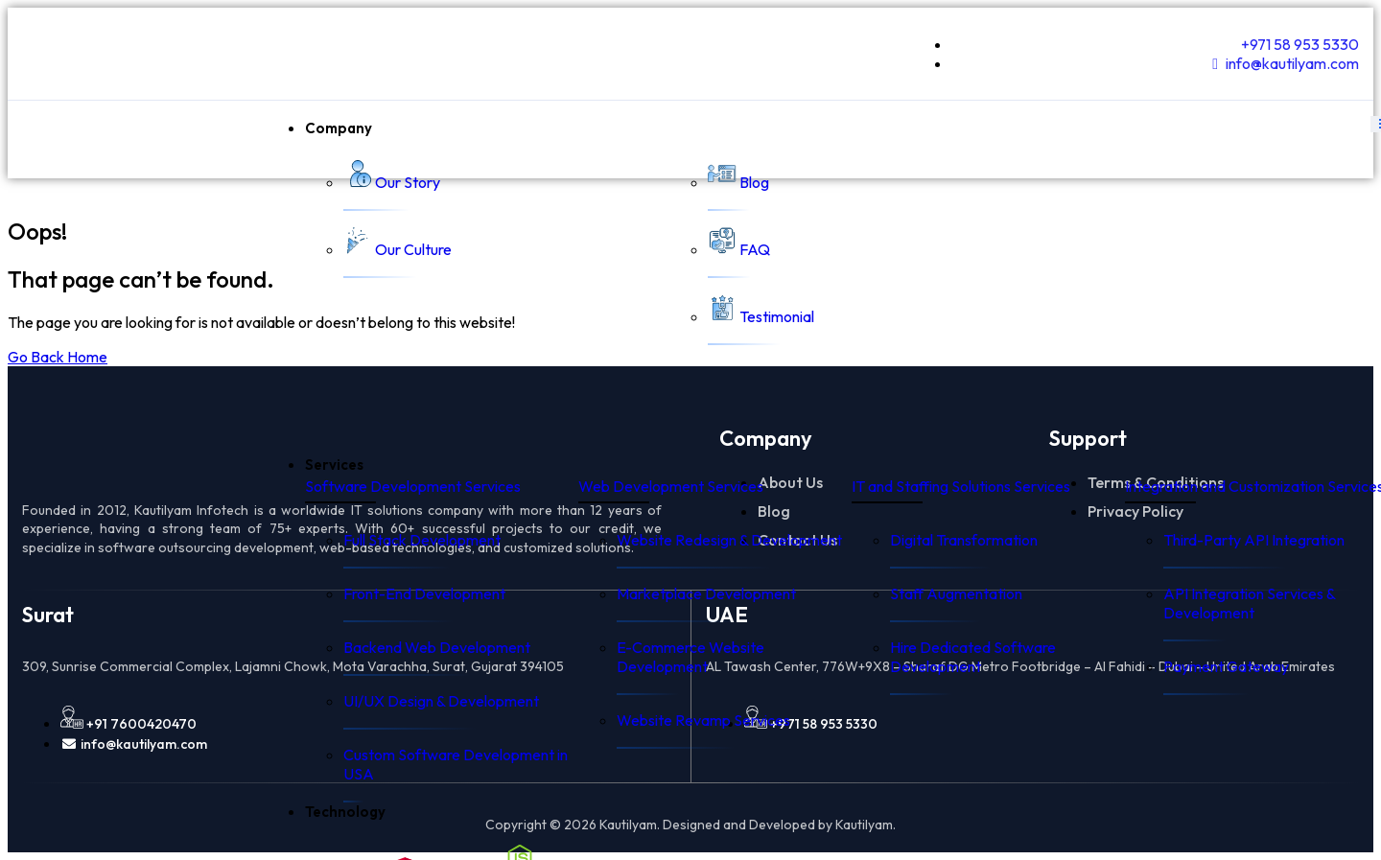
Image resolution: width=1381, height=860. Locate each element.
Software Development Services (413, 486)
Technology (345, 811)
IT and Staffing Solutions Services (961, 486)
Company (338, 128)
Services (334, 464)
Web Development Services (670, 486)
